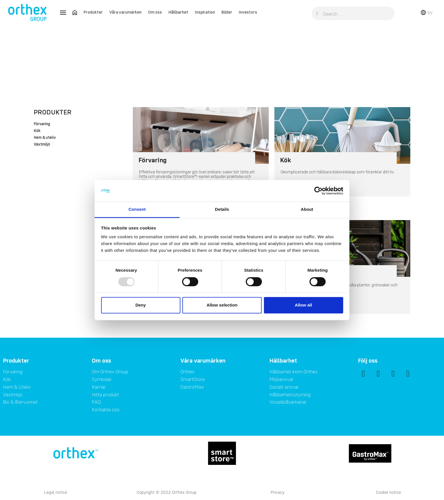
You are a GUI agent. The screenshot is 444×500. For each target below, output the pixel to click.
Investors (248, 12)
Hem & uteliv (45, 137)
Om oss (155, 12)
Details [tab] (222, 209)
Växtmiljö (42, 144)
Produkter (93, 12)
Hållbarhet (178, 12)
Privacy (278, 492)
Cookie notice (388, 492)
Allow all (303, 305)
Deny (140, 305)
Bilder (226, 12)
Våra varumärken (125, 12)
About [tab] (307, 209)
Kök (37, 131)
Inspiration (205, 12)
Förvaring (42, 124)
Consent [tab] (137, 209)
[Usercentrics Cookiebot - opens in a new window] (318, 190)
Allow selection (221, 305)
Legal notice (55, 492)
